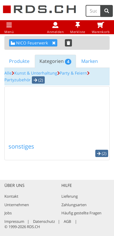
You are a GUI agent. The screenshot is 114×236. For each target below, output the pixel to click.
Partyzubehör (17, 79)
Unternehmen (16, 204)
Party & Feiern (73, 73)
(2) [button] (38, 80)
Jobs (8, 213)
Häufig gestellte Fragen (81, 213)
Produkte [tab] (19, 61)
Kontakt (11, 196)
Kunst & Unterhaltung (35, 73)
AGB (67, 221)
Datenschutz (44, 221)
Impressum (14, 221)
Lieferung (69, 196)
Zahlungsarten (74, 204)
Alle (8, 73)
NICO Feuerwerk (33, 43)
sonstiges (21, 146)
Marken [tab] (89, 61)
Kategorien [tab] (55, 61)
